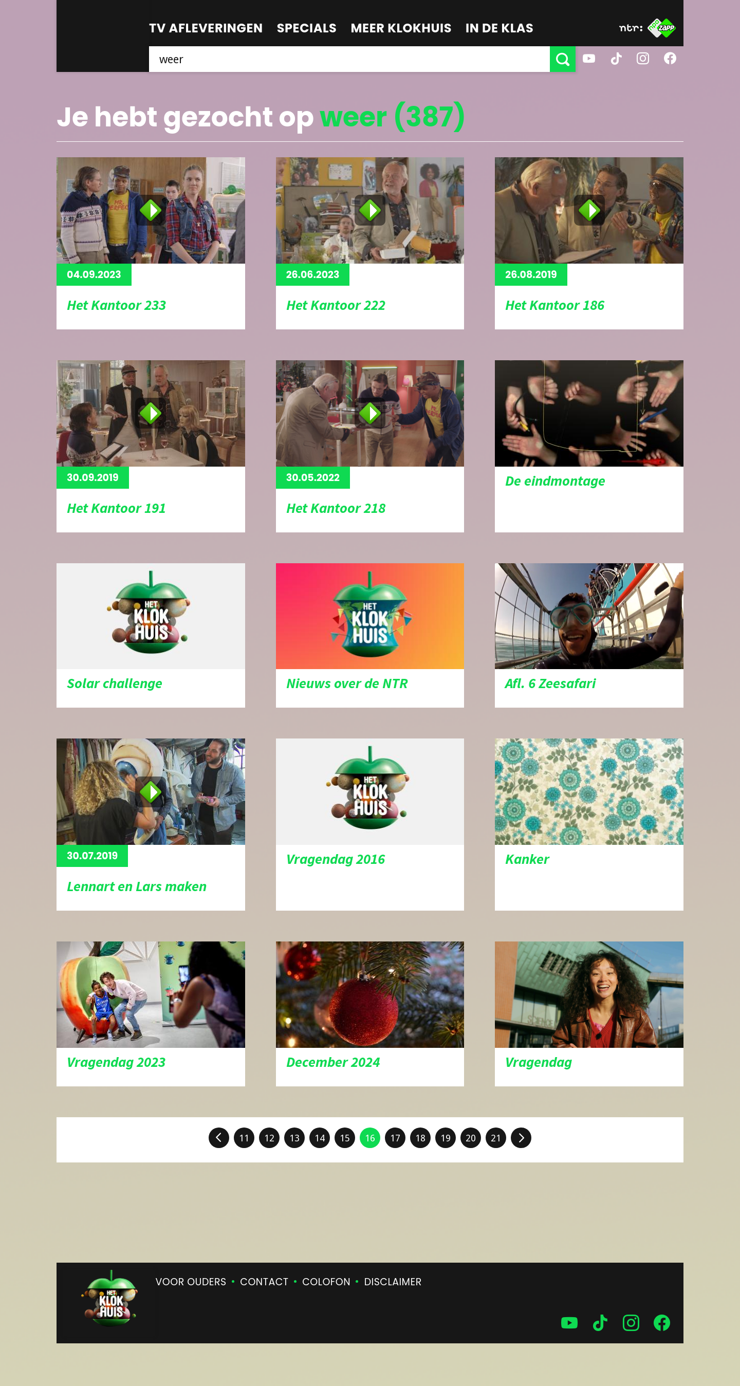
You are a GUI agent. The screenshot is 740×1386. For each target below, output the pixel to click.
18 (420, 1138)
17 (395, 1138)
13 (294, 1138)
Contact (264, 1282)
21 (496, 1138)
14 (319, 1138)
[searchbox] (349, 59)
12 (269, 1138)
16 (370, 1138)
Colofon (326, 1282)
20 (471, 1138)
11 (244, 1138)
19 (445, 1138)
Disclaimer (393, 1282)
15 (345, 1138)
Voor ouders (191, 1282)
